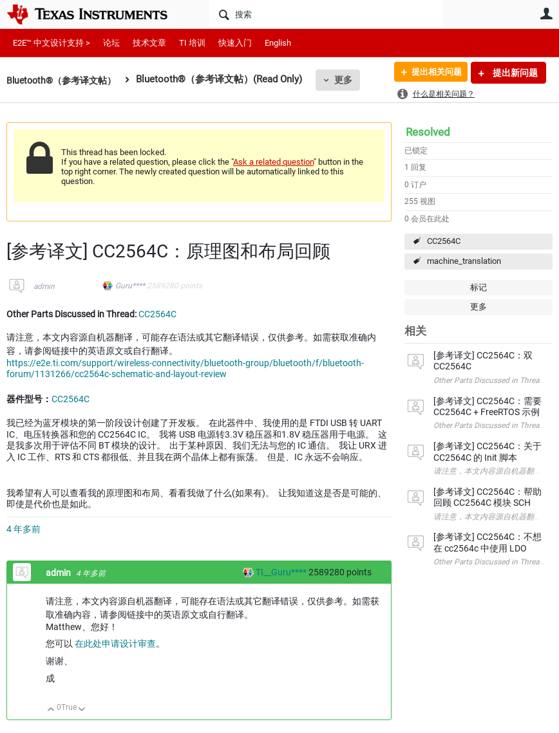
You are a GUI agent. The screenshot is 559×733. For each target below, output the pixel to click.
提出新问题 (514, 73)
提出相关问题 (432, 73)
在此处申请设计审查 (115, 643)
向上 (51, 710)
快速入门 (235, 43)
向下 (82, 710)
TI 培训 (192, 43)
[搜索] (326, 14)
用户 (546, 13)
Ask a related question (273, 162)
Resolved (428, 131)
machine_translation (464, 261)
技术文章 (149, 43)
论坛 (111, 43)
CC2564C (443, 241)
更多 (351, 80)
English (278, 43)
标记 (478, 287)
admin (44, 286)
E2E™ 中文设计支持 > (51, 43)
